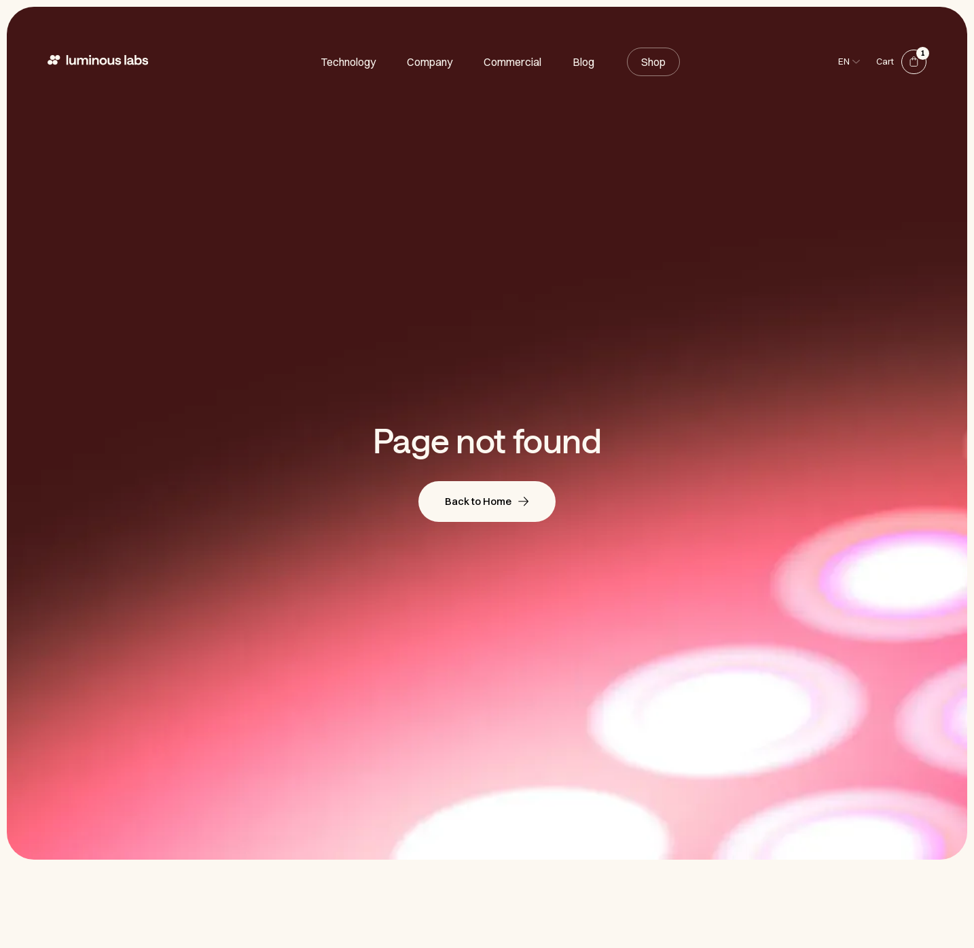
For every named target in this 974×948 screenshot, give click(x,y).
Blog (583, 62)
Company (429, 62)
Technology (348, 62)
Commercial (512, 62)
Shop (653, 62)
